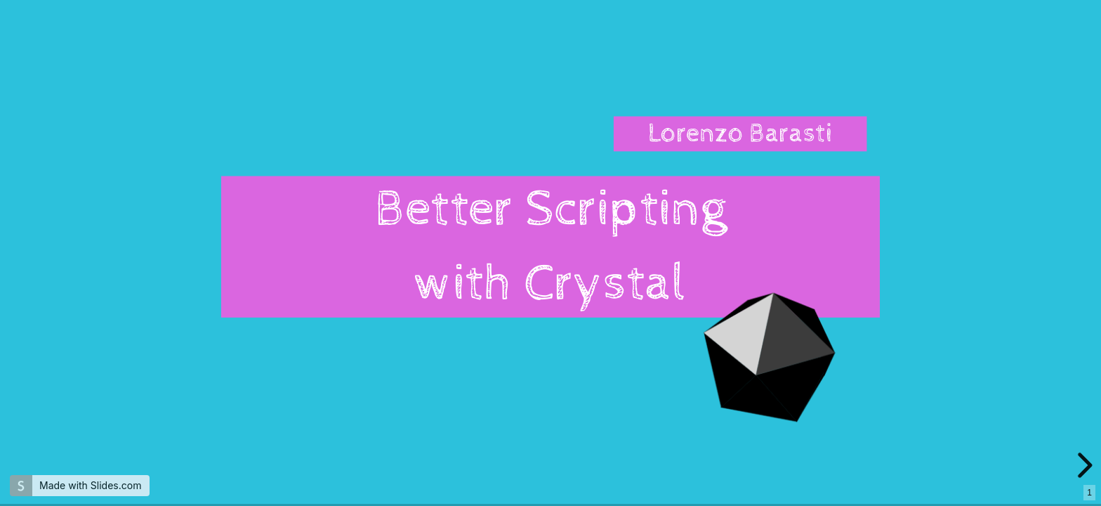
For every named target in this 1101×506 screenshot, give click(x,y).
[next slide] (1087, 465)
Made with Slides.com (90, 485)
